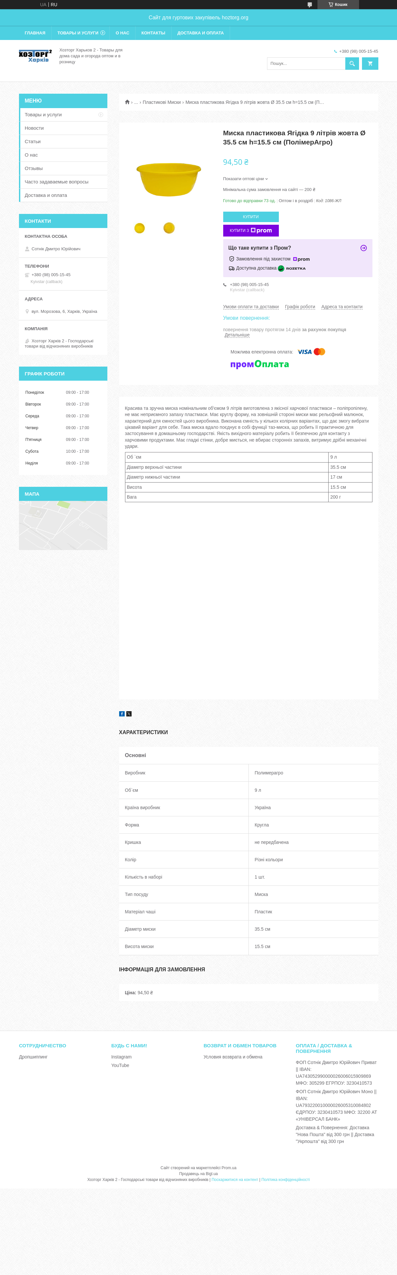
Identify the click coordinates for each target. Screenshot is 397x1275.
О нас (122, 32)
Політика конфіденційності (286, 1179)
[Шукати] (352, 63)
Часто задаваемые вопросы (57, 181)
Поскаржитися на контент (234, 1179)
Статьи (33, 141)
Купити (251, 217)
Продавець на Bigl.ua (198, 1173)
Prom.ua (229, 1168)
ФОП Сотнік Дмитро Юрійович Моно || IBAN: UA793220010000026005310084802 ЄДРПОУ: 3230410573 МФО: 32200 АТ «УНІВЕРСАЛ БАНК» (336, 1105)
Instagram (121, 1056)
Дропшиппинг (33, 1056)
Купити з (251, 231)
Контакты (153, 32)
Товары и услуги (78, 32)
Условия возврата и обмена (233, 1056)
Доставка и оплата (200, 32)
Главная (35, 32)
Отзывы (34, 168)
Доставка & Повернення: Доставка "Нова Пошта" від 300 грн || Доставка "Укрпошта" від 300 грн (335, 1134)
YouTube (120, 1065)
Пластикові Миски (162, 102)
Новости (34, 128)
